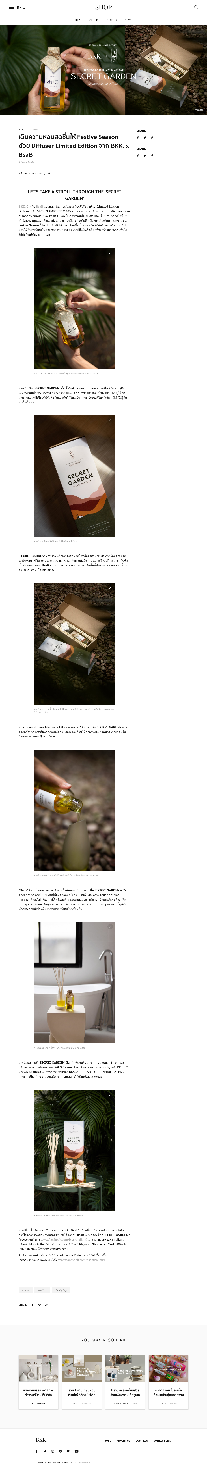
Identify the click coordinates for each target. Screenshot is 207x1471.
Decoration (86, 1404)
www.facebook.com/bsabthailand (64, 1239)
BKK (21, 7)
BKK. (41, 1440)
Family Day (61, 1290)
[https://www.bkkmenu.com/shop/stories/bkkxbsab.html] (46, 1305)
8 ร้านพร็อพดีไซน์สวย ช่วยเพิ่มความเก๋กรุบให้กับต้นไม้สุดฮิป (125, 1395)
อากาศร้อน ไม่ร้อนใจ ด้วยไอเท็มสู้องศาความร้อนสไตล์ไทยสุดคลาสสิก (168, 1397)
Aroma (25, 1290)
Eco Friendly (33, 130)
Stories (111, 20)
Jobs (108, 1440)
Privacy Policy (84, 1463)
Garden (134, 1404)
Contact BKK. (162, 1440)
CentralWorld (26, 162)
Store (93, 20)
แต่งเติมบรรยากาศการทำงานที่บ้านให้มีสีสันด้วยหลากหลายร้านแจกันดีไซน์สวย (38, 1397)
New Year (42, 1290)
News (128, 20)
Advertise (123, 1440)
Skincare (173, 1404)
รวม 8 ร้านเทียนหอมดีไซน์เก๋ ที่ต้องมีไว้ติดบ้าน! (82, 1395)
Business (142, 1440)
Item (78, 20)
